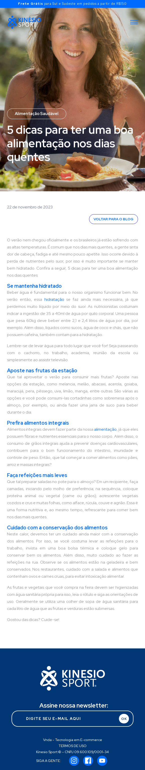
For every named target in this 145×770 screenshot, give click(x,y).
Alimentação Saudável (36, 113)
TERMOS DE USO (72, 746)
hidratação (54, 299)
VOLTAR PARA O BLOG (113, 219)
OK (124, 718)
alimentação (105, 429)
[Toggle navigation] (134, 22)
